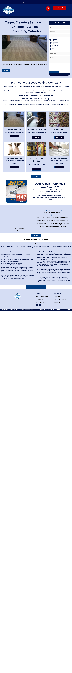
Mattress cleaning (54, 49)
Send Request (54, 71)
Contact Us (67, 2)
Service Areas (61, 2)
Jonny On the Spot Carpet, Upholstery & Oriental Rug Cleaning (52, 210)
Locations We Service (58, 302)
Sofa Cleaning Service (22, 2)
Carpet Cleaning (14, 2)
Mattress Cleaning (59, 159)
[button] (50, 2)
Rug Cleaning (59, 129)
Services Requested (53, 39)
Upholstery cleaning (54, 42)
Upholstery (56, 297)
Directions (19, 230)
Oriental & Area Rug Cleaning (60, 299)
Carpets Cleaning (57, 296)
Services (50, 2)
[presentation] (58, 66)
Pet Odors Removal (58, 300)
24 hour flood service (54, 46)
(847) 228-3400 (40, 299)
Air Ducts (52, 48)
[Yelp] (40, 305)
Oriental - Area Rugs (54, 43)
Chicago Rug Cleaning (5, 2)
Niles (17, 258)
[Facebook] (37, 305)
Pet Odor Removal (54, 45)
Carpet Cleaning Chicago (19, 228)
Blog (55, 2)
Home (46, 2)
